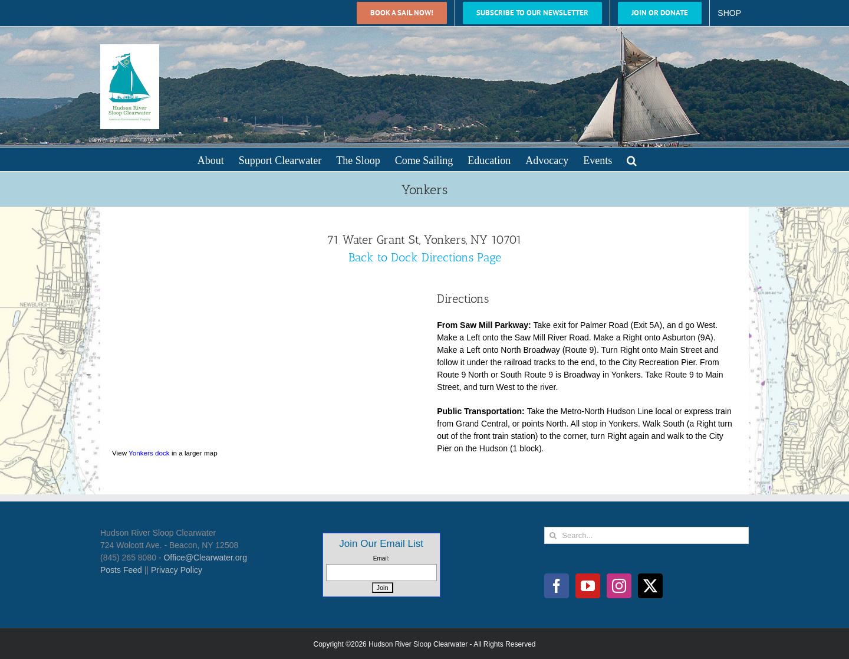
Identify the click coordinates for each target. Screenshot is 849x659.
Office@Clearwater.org (205, 557)
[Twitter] (650, 585)
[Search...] (646, 535)
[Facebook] (556, 585)
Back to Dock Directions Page (424, 257)
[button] (632, 159)
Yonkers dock (149, 453)
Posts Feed (121, 570)
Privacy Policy (176, 570)
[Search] (552, 535)
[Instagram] (619, 585)
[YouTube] (587, 585)
